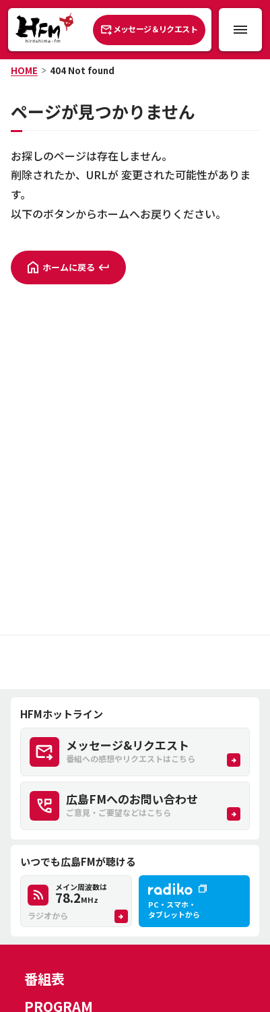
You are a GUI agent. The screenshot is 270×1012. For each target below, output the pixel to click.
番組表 (44, 978)
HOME (24, 70)
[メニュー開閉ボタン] (240, 29)
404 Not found (82, 70)
